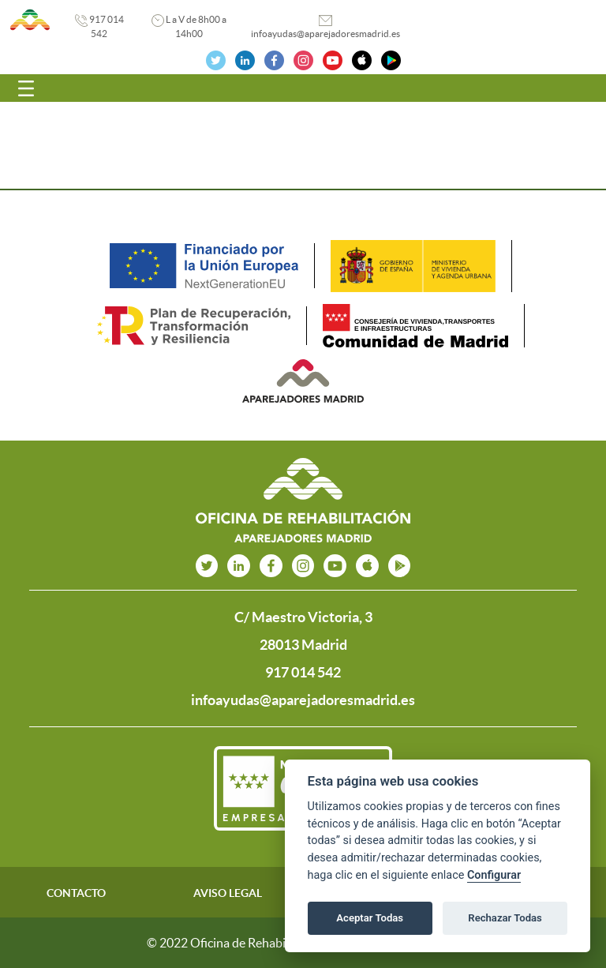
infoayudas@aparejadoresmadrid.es (325, 33)
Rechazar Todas (505, 918)
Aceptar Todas (369, 918)
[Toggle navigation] (26, 88)
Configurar (494, 875)
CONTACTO (76, 893)
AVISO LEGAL (227, 893)
